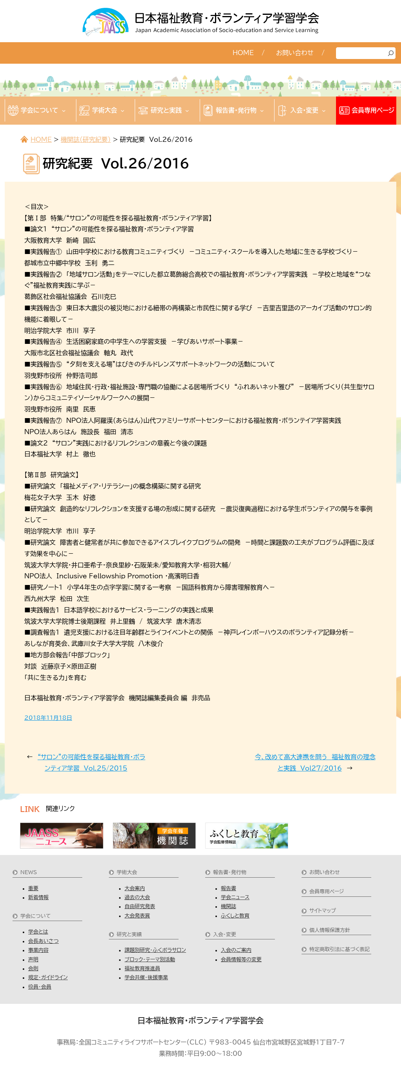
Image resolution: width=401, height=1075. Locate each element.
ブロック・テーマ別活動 (150, 959)
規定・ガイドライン (48, 977)
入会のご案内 (236, 950)
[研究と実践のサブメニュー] (187, 111)
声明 (33, 959)
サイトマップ (322, 910)
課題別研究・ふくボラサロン (155, 950)
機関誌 (228, 906)
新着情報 (38, 897)
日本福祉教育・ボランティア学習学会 (200, 1020)
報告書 (228, 888)
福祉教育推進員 (142, 968)
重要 (33, 888)
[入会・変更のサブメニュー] (324, 111)
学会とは (38, 931)
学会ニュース (235, 897)
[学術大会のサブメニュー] (123, 111)
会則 (33, 968)
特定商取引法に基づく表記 (339, 949)
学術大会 (127, 872)
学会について (35, 916)
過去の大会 (137, 897)
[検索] (391, 53)
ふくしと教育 (235, 915)
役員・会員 (39, 986)
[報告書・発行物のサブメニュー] (262, 111)
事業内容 (38, 950)
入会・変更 (224, 934)
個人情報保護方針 (329, 930)
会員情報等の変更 (241, 959)
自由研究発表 (140, 906)
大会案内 (135, 888)
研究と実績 (129, 934)
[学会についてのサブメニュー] (64, 111)
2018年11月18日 (48, 718)
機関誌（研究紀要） (86, 139)
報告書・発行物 (229, 872)
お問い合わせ (324, 872)
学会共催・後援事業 (146, 977)
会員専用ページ (326, 891)
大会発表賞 (137, 915)
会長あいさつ (43, 941)
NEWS (28, 872)
